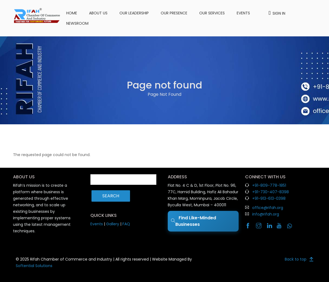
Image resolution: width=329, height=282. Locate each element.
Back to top (295, 259)
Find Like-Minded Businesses (193, 221)
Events (243, 13)
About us (98, 13)
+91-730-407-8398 (270, 192)
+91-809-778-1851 (269, 185)
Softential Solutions (34, 265)
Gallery (112, 224)
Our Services (212, 13)
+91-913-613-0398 (269, 198)
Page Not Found (164, 94)
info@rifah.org (265, 214)
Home (71, 13)
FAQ (126, 224)
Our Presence (174, 13)
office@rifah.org (267, 207)
